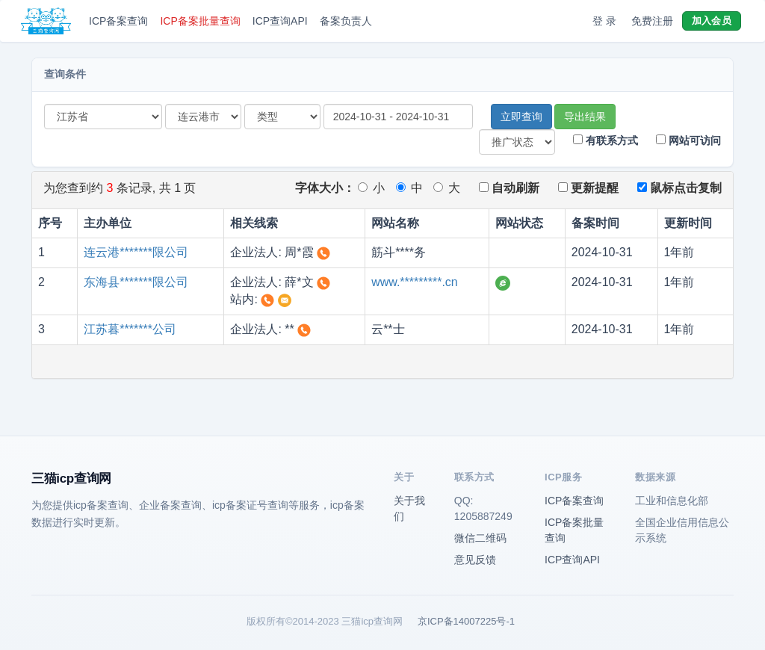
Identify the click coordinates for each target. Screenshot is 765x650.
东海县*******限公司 (136, 282)
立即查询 (521, 117)
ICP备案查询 (118, 21)
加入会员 (711, 20)
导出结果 (585, 117)
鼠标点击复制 (679, 188)
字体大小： (325, 188)
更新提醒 (588, 188)
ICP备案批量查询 (200, 21)
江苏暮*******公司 (130, 329)
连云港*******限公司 (136, 252)
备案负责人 (346, 21)
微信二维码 (480, 538)
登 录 (604, 21)
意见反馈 (475, 560)
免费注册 (652, 21)
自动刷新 (509, 188)
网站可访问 (688, 140)
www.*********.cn (414, 282)
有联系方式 (605, 140)
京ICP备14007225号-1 (466, 621)
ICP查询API (280, 21)
